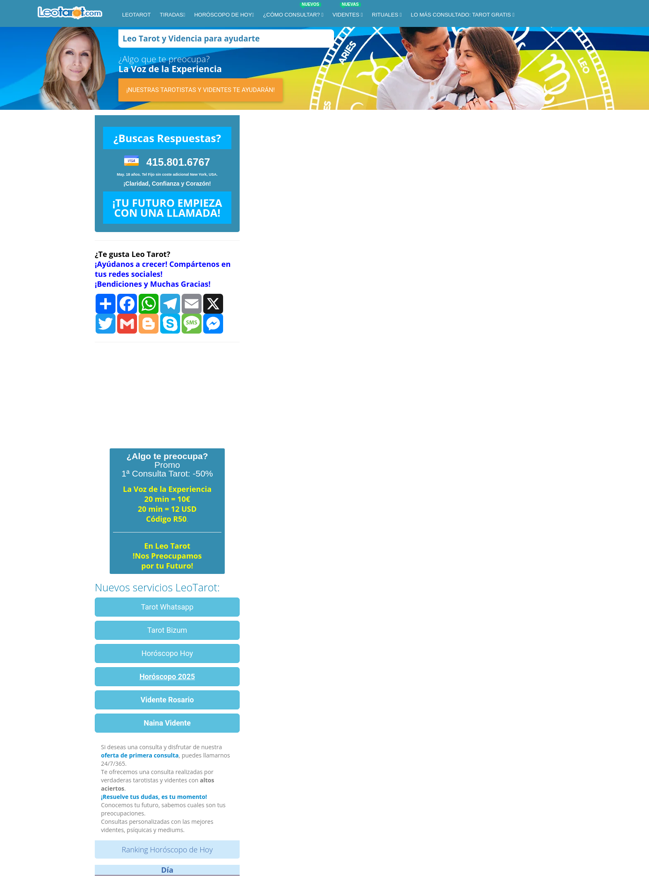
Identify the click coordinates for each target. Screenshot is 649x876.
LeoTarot (136, 15)
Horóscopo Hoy (167, 653)
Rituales (386, 15)
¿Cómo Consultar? (292, 11)
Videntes (346, 11)
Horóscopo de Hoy (223, 15)
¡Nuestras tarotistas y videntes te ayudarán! (200, 90)
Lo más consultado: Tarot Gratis (462, 15)
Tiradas (171, 15)
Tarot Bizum (167, 630)
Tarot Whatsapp (167, 607)
